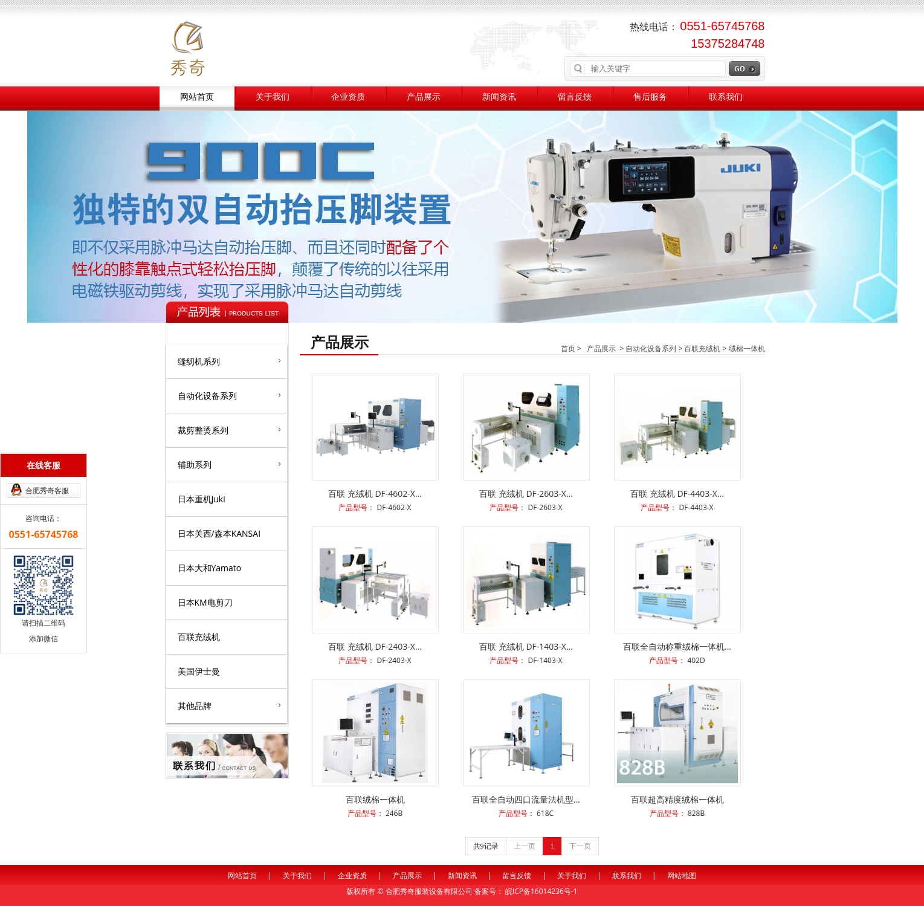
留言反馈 (575, 97)
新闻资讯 (499, 97)
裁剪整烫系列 (229, 429)
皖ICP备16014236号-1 (541, 891)
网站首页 (197, 97)
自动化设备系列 (229, 395)
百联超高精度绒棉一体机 (677, 799)
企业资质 (348, 97)
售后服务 (650, 97)
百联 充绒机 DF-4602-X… (375, 493)
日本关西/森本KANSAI (219, 533)
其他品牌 (229, 705)
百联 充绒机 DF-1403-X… (526, 646)
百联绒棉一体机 (375, 799)
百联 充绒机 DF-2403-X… (375, 646)
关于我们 (272, 97)
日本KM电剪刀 (205, 602)
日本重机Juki (201, 499)
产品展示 (424, 97)
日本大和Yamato (210, 568)
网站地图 (681, 875)
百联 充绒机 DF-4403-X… (677, 493)
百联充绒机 (199, 636)
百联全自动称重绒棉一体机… (677, 646)
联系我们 (726, 97)
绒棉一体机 (747, 348)
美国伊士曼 (199, 671)
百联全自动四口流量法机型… (526, 799)
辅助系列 (229, 464)
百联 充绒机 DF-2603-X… (526, 493)
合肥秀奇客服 (47, 490)
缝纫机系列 (229, 361)
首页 (568, 348)
